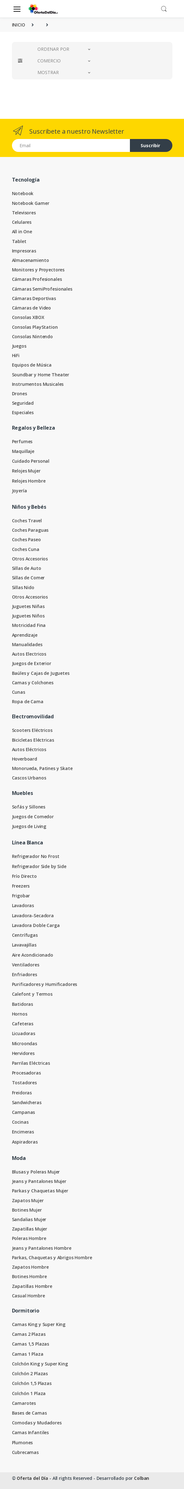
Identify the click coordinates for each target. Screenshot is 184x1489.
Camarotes (24, 1403)
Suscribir (150, 145)
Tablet (19, 241)
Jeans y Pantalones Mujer (39, 1181)
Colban (141, 1478)
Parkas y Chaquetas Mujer (40, 1191)
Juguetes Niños (28, 616)
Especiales (23, 412)
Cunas (18, 692)
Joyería (19, 491)
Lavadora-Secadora (33, 915)
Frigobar (21, 896)
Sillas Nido (23, 587)
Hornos (19, 1014)
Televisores (24, 213)
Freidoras (22, 1093)
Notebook (23, 193)
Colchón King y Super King (40, 1364)
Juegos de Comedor (33, 817)
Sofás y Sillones (29, 807)
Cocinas (20, 1122)
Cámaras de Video (31, 308)
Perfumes (22, 441)
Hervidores (23, 1053)
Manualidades (27, 644)
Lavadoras (23, 905)
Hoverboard (24, 759)
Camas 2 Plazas (29, 1334)
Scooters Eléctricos (32, 730)
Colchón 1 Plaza (29, 1393)
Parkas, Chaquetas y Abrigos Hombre (52, 1257)
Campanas (23, 1112)
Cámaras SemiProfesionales (42, 289)
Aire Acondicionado (32, 955)
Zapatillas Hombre (32, 1286)
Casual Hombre (28, 1296)
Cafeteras (23, 1024)
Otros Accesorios (30, 559)
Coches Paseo (26, 539)
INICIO (18, 25)
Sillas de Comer (28, 578)
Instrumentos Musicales (38, 384)
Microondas (24, 1043)
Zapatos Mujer (28, 1200)
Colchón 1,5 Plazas (32, 1383)
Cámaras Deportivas (34, 298)
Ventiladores (25, 965)
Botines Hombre (29, 1276)
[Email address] (71, 145)
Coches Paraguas (30, 530)
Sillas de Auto (26, 568)
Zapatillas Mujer (29, 1229)
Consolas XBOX (28, 317)
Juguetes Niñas (28, 606)
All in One (22, 232)
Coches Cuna (25, 549)
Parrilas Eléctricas (31, 1063)
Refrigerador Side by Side (39, 866)
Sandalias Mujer (29, 1219)
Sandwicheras (27, 1102)
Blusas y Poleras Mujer (36, 1172)
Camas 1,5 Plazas (30, 1344)
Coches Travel (27, 521)
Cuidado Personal (31, 461)
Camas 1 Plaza (27, 1354)
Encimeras (23, 1132)
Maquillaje (23, 451)
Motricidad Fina (29, 625)
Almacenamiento (30, 260)
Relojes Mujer (26, 471)
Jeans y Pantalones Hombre (41, 1248)
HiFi (16, 355)
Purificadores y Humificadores (44, 984)
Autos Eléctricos (29, 749)
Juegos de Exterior (31, 663)
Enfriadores (24, 974)
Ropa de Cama (27, 701)
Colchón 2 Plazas (30, 1373)
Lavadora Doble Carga (36, 925)
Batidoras (22, 1004)
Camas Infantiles (30, 1432)
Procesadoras (26, 1073)
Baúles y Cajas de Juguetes (41, 673)
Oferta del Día (32, 1478)
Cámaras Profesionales (37, 279)
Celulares (22, 222)
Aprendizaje (24, 635)
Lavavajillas (24, 945)
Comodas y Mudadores (37, 1423)
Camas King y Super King (39, 1324)
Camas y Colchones (33, 683)
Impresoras (24, 251)
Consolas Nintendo (32, 336)
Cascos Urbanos (29, 778)
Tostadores (24, 1083)
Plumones (22, 1443)
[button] (163, 8)
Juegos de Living (29, 826)
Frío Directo (24, 876)
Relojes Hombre (29, 481)
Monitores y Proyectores (38, 270)
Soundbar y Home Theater (41, 375)
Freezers (21, 886)
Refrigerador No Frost (35, 856)
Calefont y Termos (32, 994)
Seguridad (23, 403)
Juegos (19, 346)
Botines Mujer (27, 1210)
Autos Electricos (29, 654)
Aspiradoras (25, 1142)
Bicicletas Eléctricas (33, 740)
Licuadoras (24, 1033)
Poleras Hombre (29, 1238)
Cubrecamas (25, 1452)
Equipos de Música (32, 365)
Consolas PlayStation (35, 327)
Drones (19, 394)
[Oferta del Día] (43, 8)
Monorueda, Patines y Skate (42, 768)
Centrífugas (25, 935)
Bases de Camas (29, 1413)
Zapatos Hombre (30, 1267)
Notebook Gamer (30, 203)
